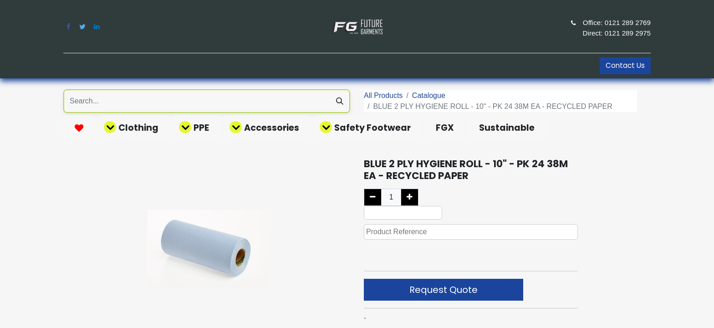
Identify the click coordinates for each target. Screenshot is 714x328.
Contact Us (625, 65)
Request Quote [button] (443, 289)
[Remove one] (373, 197)
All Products (383, 95)
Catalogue (428, 95)
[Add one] (409, 197)
